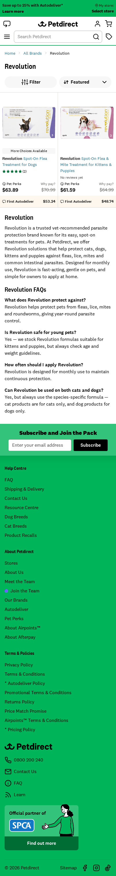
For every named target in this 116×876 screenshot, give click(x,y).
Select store (103, 11)
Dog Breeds (16, 517)
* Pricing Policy (20, 730)
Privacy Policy (19, 665)
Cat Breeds (16, 526)
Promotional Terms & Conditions (38, 693)
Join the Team (22, 591)
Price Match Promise (25, 711)
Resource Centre (21, 507)
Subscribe (91, 445)
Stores (11, 563)
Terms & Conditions (25, 674)
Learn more (13, 11)
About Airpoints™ (22, 628)
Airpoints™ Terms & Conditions (36, 720)
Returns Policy (19, 702)
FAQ (9, 480)
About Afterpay (20, 637)
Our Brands (16, 600)
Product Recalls (21, 535)
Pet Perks (14, 619)
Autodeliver (16, 609)
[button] (7, 23)
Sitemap (68, 868)
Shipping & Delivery (24, 489)
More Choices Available (29, 151)
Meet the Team (20, 582)
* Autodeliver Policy (25, 683)
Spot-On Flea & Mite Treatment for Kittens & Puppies (86, 164)
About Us (14, 572)
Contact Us (16, 498)
